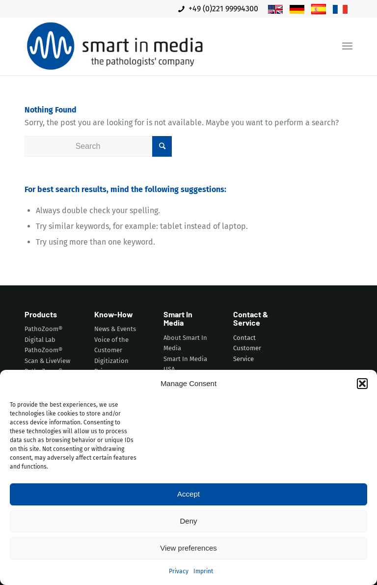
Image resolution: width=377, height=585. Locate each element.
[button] (362, 384)
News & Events (115, 329)
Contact (244, 337)
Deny (188, 521)
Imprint (203, 571)
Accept (188, 494)
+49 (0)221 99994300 (218, 8)
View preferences (188, 548)
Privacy (178, 571)
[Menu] (347, 46)
